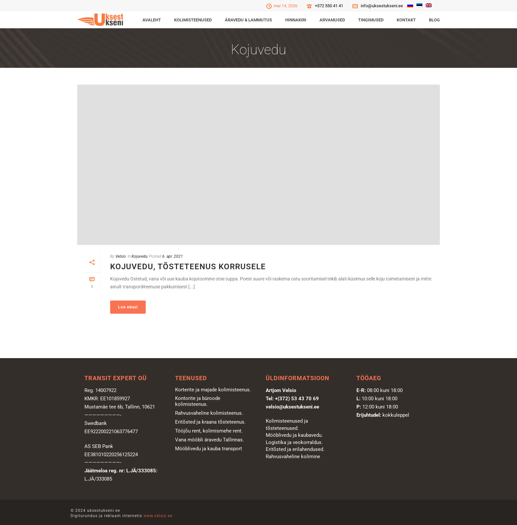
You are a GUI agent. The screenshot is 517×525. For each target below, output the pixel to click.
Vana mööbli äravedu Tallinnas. (209, 440)
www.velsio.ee (157, 515)
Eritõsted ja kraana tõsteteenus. (210, 422)
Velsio (120, 256)
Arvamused (332, 19)
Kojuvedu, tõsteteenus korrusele (188, 266)
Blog (434, 19)
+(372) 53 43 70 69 (297, 399)
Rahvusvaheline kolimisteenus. (209, 413)
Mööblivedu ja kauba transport (208, 449)
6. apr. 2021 (172, 256)
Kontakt (406, 19)
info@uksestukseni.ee (382, 5)
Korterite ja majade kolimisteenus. (213, 390)
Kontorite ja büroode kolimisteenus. (197, 401)
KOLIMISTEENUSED (193, 19)
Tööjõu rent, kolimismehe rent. (209, 431)
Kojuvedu (139, 256)
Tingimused (370, 19)
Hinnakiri (295, 19)
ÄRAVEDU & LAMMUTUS (248, 19)
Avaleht (151, 19)
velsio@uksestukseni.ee (292, 407)
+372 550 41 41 (329, 5)
